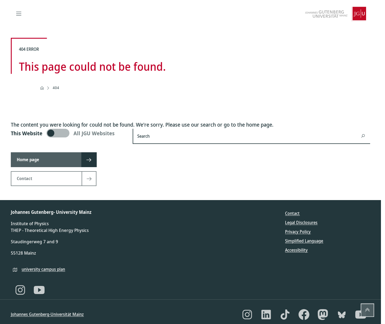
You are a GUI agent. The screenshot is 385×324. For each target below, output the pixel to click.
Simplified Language (304, 241)
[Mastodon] (322, 314)
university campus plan (43, 269)
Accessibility (296, 250)
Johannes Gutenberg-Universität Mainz (47, 314)
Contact (292, 213)
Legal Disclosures (301, 222)
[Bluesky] (341, 314)
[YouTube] (39, 290)
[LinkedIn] (266, 314)
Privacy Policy (298, 232)
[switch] (68, 133)
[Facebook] (304, 314)
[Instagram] (20, 290)
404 (56, 87)
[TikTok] (285, 314)
